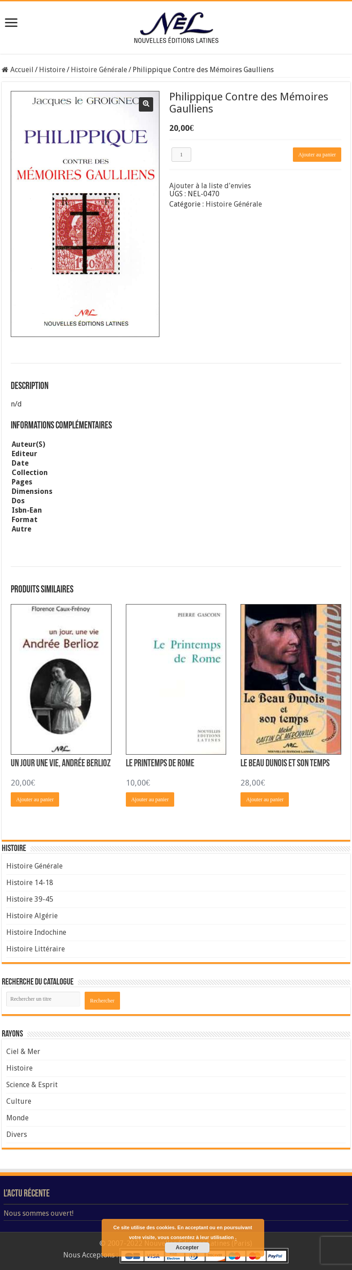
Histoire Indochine (36, 932)
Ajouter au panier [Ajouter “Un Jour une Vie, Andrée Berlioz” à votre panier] (35, 799)
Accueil (22, 69)
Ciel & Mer (23, 1051)
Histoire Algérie (32, 915)
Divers (16, 1134)
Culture (18, 1101)
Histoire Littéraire (35, 949)
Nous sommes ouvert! (38, 1213)
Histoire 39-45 (29, 899)
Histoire (52, 69)
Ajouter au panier (317, 154)
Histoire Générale (99, 69)
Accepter (187, 1247)
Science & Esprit (32, 1084)
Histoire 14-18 (29, 882)
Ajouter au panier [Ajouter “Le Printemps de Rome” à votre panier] (150, 799)
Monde (17, 1118)
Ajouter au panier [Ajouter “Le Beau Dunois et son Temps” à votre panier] (264, 799)
